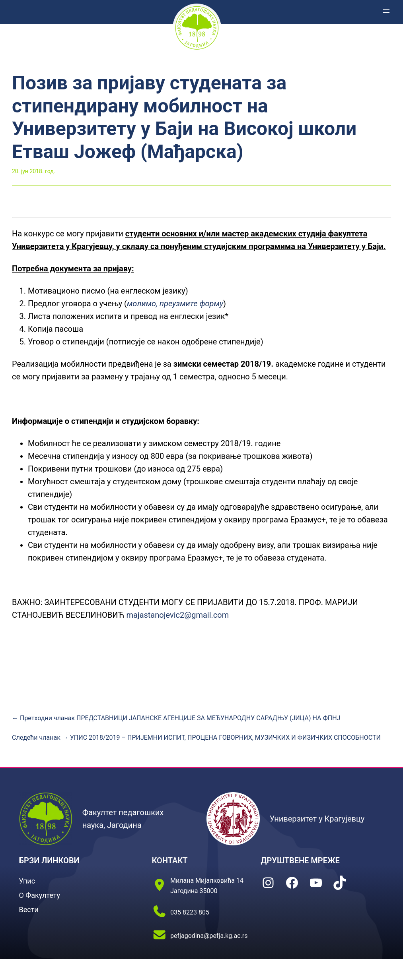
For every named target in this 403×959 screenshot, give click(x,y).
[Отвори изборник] (386, 11)
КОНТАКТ (170, 860)
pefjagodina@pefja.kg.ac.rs (208, 936)
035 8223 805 (189, 912)
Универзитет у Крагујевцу (317, 819)
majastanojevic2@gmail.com (177, 615)
